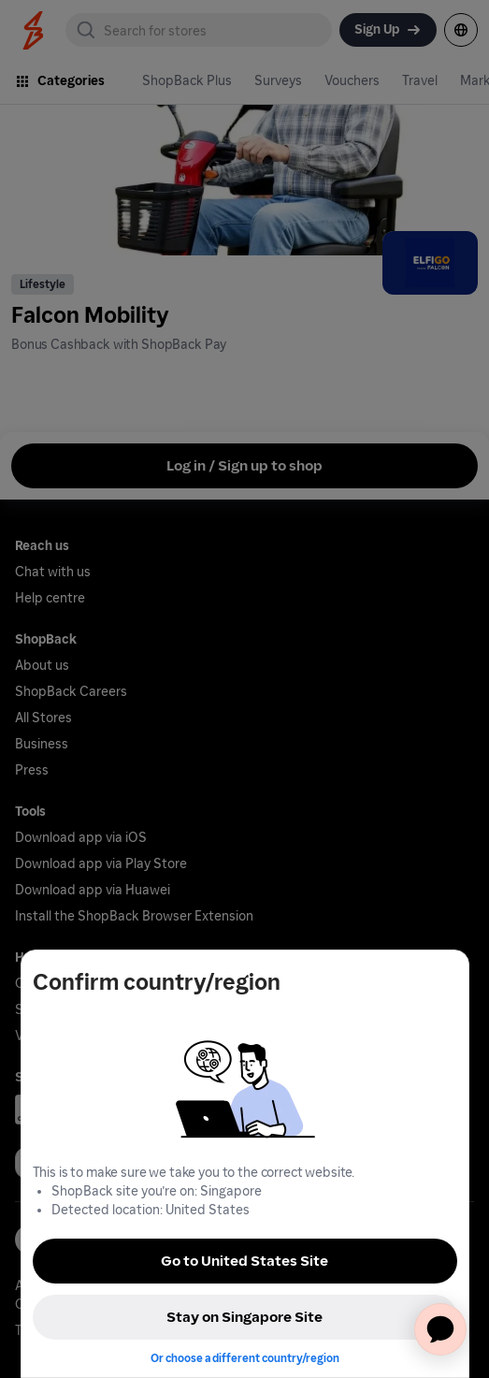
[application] (440, 1329)
